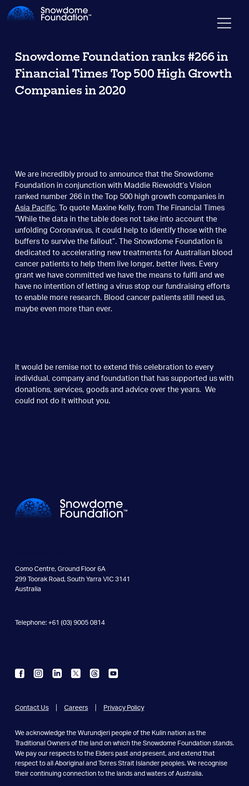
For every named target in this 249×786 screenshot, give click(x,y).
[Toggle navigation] (224, 25)
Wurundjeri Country (44, 553)
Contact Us (32, 707)
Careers (76, 707)
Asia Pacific (35, 208)
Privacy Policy (123, 707)
